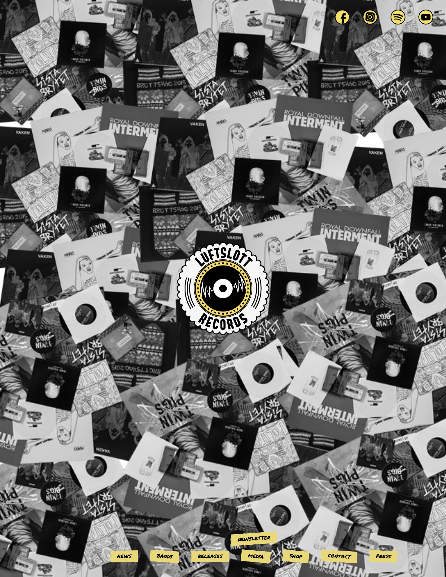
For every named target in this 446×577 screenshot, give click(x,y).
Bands (164, 556)
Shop (296, 556)
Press (383, 556)
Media (255, 556)
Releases (210, 556)
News (124, 556)
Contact (339, 556)
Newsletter (253, 538)
